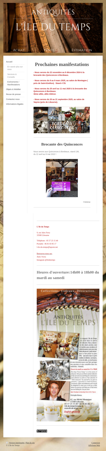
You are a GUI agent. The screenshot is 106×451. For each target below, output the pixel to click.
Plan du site (30, 443)
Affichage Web (94, 445)
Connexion (96, 443)
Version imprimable (15, 443)
